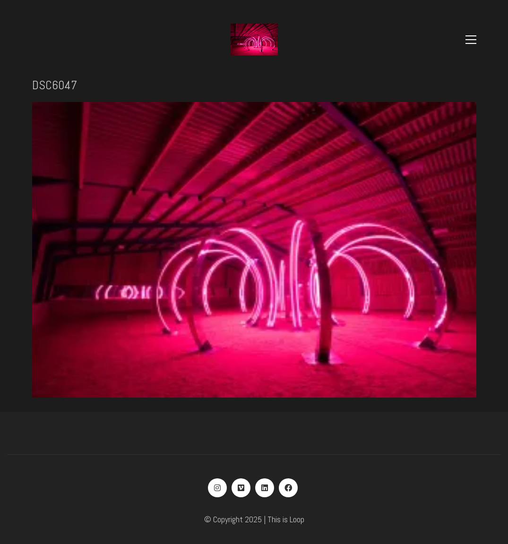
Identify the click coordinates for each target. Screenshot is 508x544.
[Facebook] (288, 487)
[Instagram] (217, 487)
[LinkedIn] (264, 487)
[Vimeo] (241, 487)
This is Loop (285, 519)
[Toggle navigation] (470, 39)
